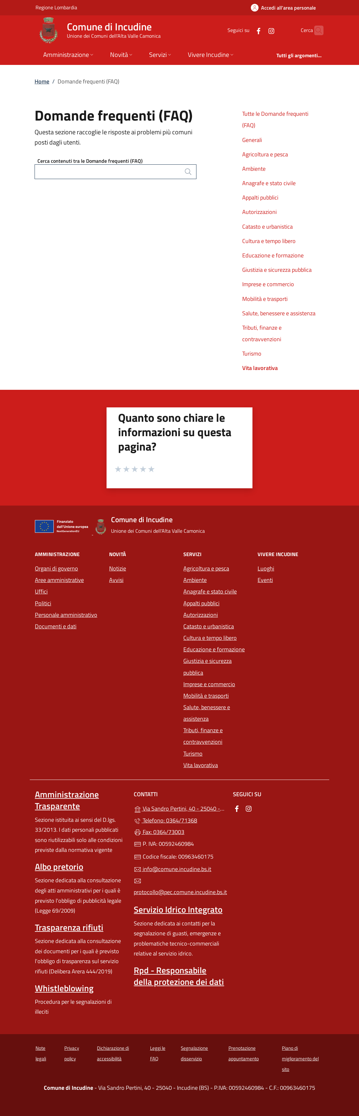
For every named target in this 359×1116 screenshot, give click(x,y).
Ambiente (254, 168)
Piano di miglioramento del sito (300, 1058)
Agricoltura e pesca (265, 154)
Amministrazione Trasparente (67, 800)
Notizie (117, 568)
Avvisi (116, 580)
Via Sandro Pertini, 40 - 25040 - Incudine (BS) (179, 808)
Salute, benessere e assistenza (278, 313)
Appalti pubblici (260, 197)
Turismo (251, 353)
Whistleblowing (64, 988)
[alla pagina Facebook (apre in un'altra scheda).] (246, 30)
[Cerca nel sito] (315, 30)
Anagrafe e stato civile (269, 183)
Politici (43, 603)
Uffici (41, 591)
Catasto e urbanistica (267, 226)
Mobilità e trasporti (265, 299)
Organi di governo (56, 568)
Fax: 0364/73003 (159, 832)
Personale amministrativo (66, 614)
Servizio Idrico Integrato (178, 909)
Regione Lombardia (56, 7)
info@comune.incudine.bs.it (172, 869)
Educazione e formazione (273, 255)
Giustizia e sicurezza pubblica (277, 269)
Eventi (265, 580)
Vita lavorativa (260, 368)
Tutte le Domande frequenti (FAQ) (275, 119)
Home (42, 81)
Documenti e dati (55, 626)
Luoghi (266, 568)
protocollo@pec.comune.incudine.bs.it (179, 886)
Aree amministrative (59, 580)
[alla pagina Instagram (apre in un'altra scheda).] (258, 30)
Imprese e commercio (268, 284)
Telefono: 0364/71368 (165, 820)
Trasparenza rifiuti (69, 927)
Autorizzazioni (259, 212)
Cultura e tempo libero (269, 241)
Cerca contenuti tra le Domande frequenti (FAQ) (90, 161)
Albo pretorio (59, 866)
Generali (252, 140)
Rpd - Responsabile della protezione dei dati (179, 975)
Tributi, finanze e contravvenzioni (262, 333)
